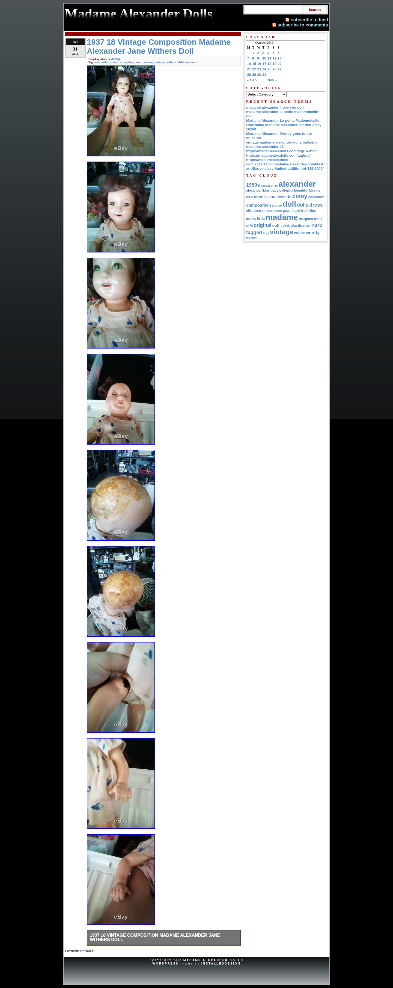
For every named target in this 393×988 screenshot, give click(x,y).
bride (258, 197)
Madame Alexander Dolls (213, 960)
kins (312, 211)
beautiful (301, 190)
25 (269, 69)
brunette (270, 197)
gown (287, 211)
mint (318, 219)
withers (171, 62)
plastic (296, 226)
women (251, 237)
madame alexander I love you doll (274, 107)
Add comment (187, 62)
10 (264, 58)
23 (259, 69)
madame (147, 62)
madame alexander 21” (265, 147)
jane (138, 62)
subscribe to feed (309, 19)
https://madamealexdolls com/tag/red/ (278, 155)
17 (264, 64)
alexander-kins (258, 190)
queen (307, 225)
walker (299, 233)
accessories (269, 185)
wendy (312, 232)
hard (296, 211)
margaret (306, 219)
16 (259, 64)
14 (249, 64)
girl (264, 210)
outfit (277, 225)
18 (269, 64)
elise (249, 211)
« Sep (252, 80)
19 (274, 64)
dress (316, 205)
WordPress (165, 963)
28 (249, 75)
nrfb (249, 226)
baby (274, 190)
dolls (302, 205)
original (262, 225)
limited (251, 219)
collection (316, 197)
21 (249, 69)
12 (274, 58)
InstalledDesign (221, 963)
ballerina (286, 190)
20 (280, 64)
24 (264, 69)
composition (118, 62)
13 (280, 58)
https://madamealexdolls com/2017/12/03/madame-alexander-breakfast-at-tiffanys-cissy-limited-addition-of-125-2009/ (285, 164)
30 (259, 75)
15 (254, 64)
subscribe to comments (303, 24)
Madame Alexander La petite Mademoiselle (282, 120)
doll (130, 62)
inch (305, 211)
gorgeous (274, 210)
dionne (277, 205)
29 (254, 75)
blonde (314, 190)
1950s (253, 185)
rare (317, 225)
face (257, 211)
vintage (116, 59)
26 (274, 69)
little (261, 218)
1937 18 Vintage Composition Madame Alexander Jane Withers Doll (155, 937)
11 (269, 58)
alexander (101, 62)
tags (266, 233)
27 (280, 69)
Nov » (272, 80)
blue (249, 197)
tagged (254, 232)
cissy (300, 196)
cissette (283, 197)
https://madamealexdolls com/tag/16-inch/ (282, 151)
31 (264, 75)
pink (286, 226)
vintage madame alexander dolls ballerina (281, 142)
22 (254, 69)
